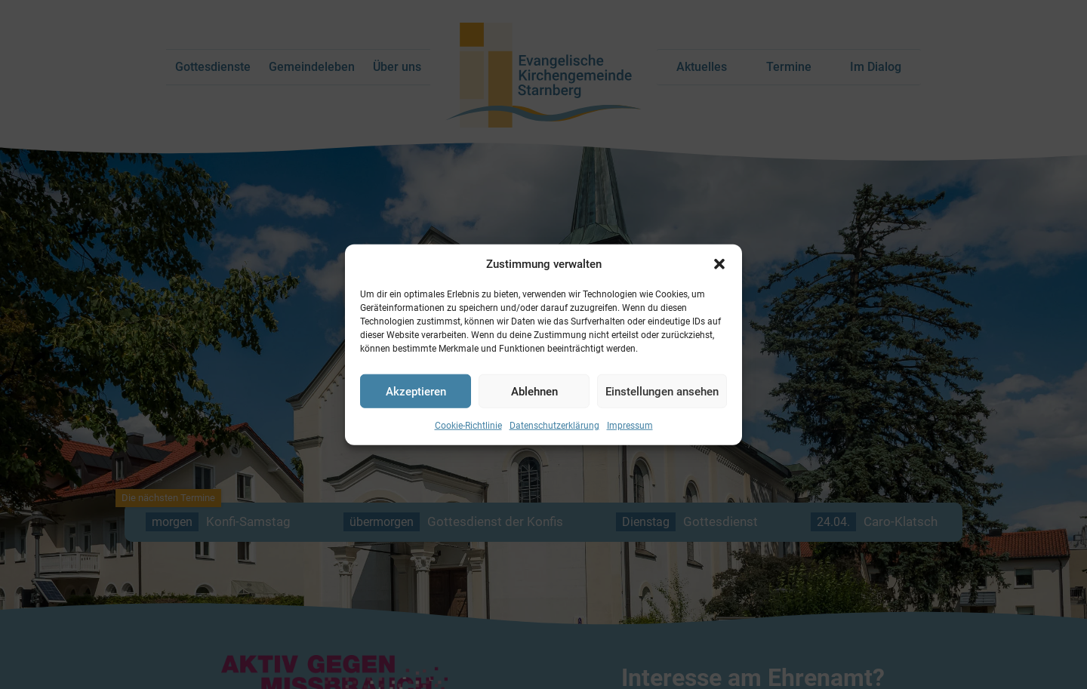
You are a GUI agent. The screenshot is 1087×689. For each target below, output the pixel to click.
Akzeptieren (416, 391)
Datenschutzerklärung (554, 425)
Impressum (630, 425)
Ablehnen (534, 391)
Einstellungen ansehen (662, 391)
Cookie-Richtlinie (468, 425)
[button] (719, 264)
